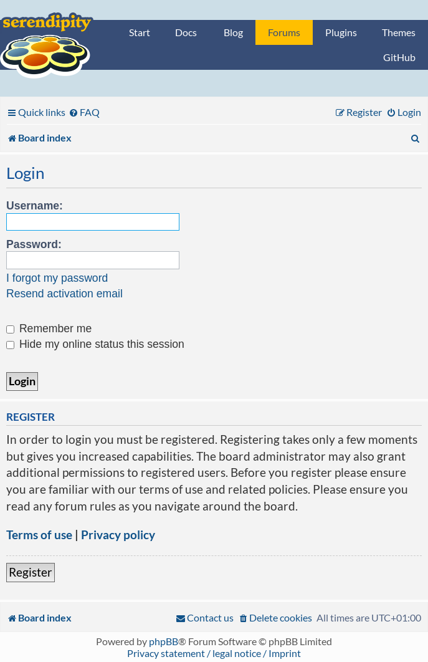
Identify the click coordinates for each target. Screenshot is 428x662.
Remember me (49, 328)
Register (30, 572)
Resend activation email (64, 293)
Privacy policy (118, 534)
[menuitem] (84, 112)
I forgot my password (57, 278)
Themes (399, 32)
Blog (233, 32)
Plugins (341, 32)
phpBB (163, 641)
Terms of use (39, 534)
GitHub (399, 57)
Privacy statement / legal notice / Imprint (214, 653)
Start (139, 32)
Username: (34, 205)
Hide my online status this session (95, 344)
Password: (34, 244)
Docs (186, 32)
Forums (284, 32)
